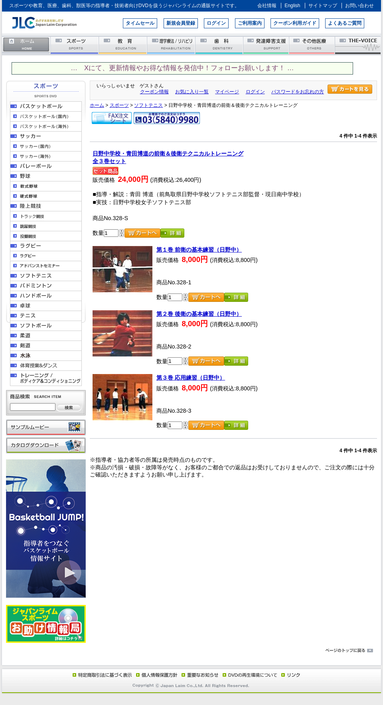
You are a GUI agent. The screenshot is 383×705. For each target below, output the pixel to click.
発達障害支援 (267, 45)
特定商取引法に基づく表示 (102, 674)
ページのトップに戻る (191, 651)
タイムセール (140, 23)
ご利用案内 (250, 23)
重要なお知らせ (198, 674)
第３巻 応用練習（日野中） (190, 377)
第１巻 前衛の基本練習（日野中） (199, 249)
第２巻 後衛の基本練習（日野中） (199, 314)
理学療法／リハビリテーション (171, 45)
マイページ (227, 92)
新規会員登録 (180, 23)
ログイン (216, 23)
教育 (123, 45)
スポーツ (75, 45)
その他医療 (313, 45)
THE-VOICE (358, 45)
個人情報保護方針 (155, 674)
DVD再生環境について (250, 674)
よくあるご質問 (344, 23)
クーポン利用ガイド (294, 23)
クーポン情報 (154, 92)
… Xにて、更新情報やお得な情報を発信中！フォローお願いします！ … (182, 68)
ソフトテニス (148, 105)
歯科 (219, 45)
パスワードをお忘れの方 (297, 92)
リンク (290, 674)
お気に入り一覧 (192, 92)
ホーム (26, 45)
